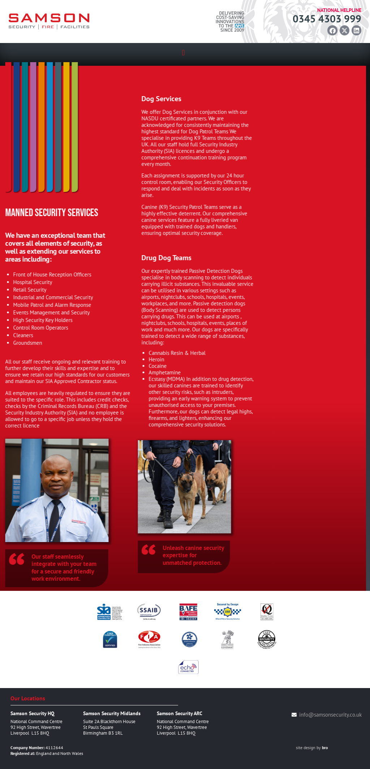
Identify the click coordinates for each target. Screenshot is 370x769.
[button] (183, 53)
